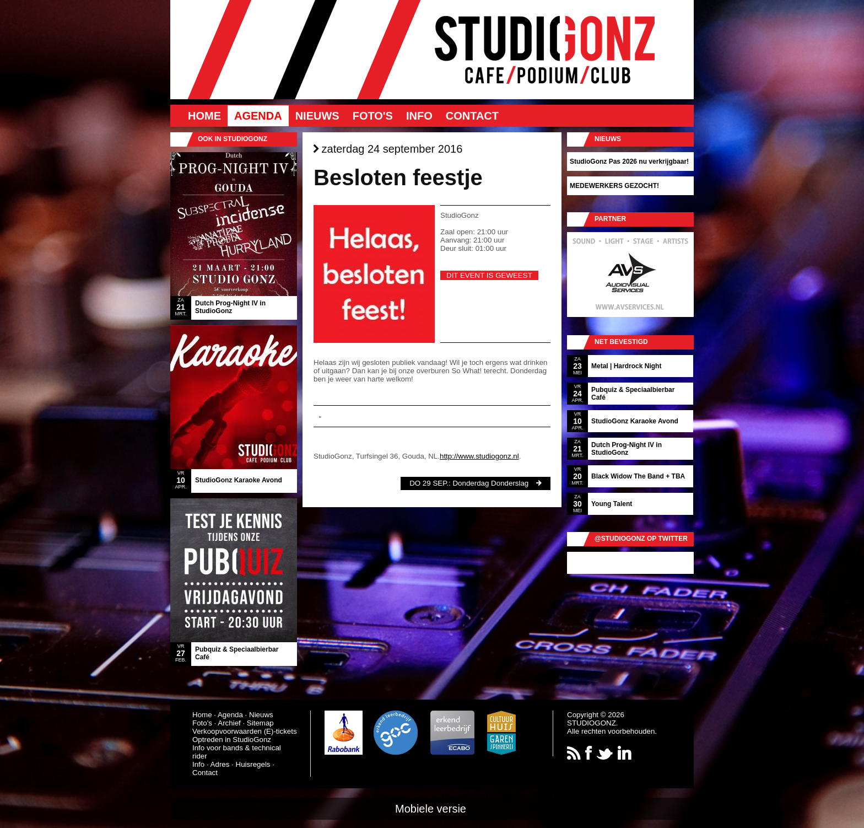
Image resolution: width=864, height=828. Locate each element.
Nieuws (317, 116)
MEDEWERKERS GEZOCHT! (614, 186)
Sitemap (260, 723)
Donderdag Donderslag (490, 483)
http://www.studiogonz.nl (479, 456)
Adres (220, 764)
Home (204, 116)
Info (419, 116)
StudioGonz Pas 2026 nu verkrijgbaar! (629, 161)
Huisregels (253, 764)
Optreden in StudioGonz (231, 739)
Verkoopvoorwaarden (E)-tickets (244, 731)
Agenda (258, 116)
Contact (472, 116)
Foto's (373, 116)
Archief (229, 723)
